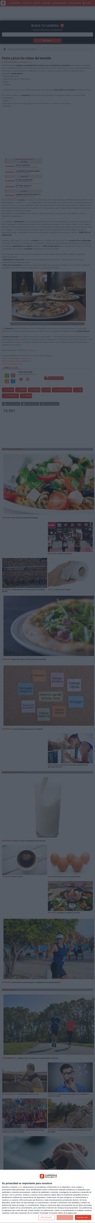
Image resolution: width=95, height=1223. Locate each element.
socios (20, 1187)
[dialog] (47, 1196)
